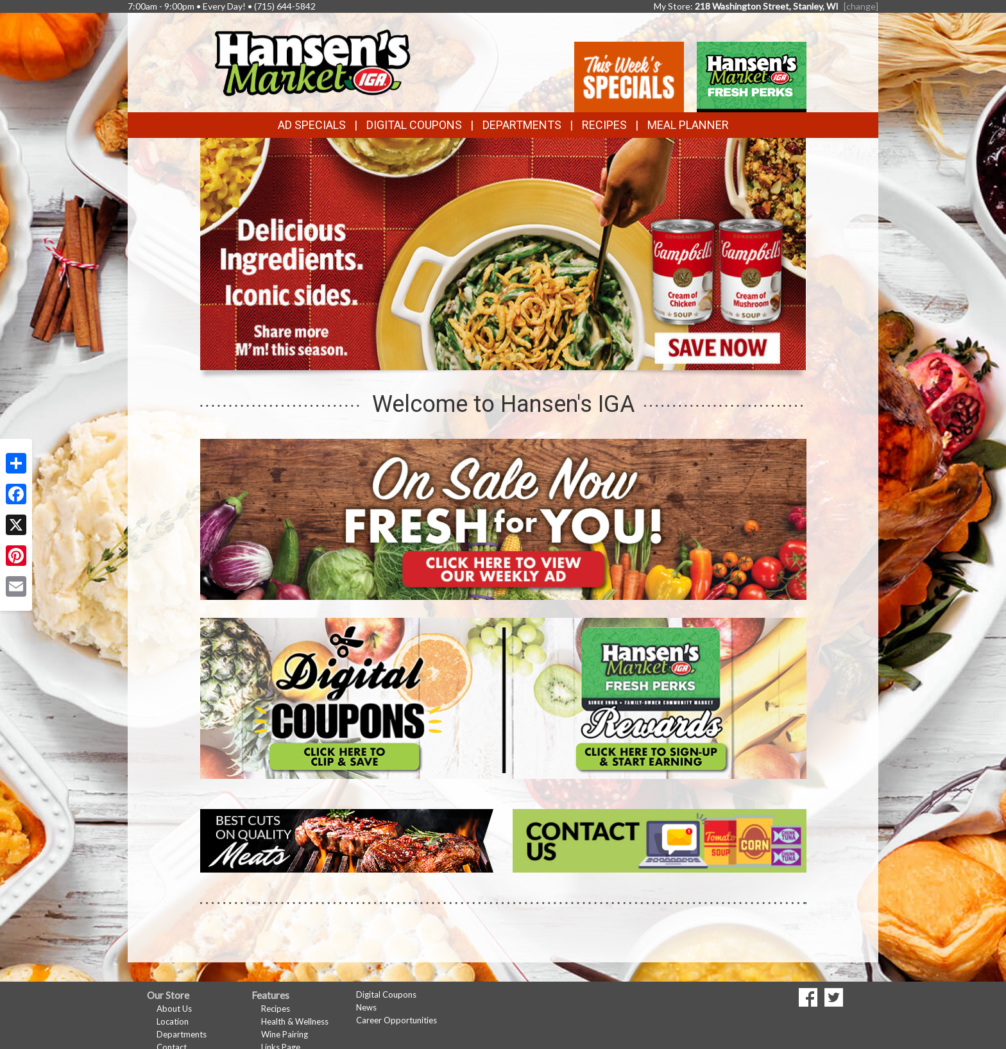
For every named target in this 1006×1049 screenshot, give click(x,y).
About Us (174, 1008)
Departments (182, 1034)
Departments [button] (521, 125)
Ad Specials (312, 125)
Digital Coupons (414, 125)
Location (173, 1021)
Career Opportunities (396, 1020)
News (366, 1007)
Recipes (604, 125)
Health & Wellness (294, 1021)
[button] (477, 358)
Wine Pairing (284, 1034)
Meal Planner (688, 125)
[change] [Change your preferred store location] (861, 6)
